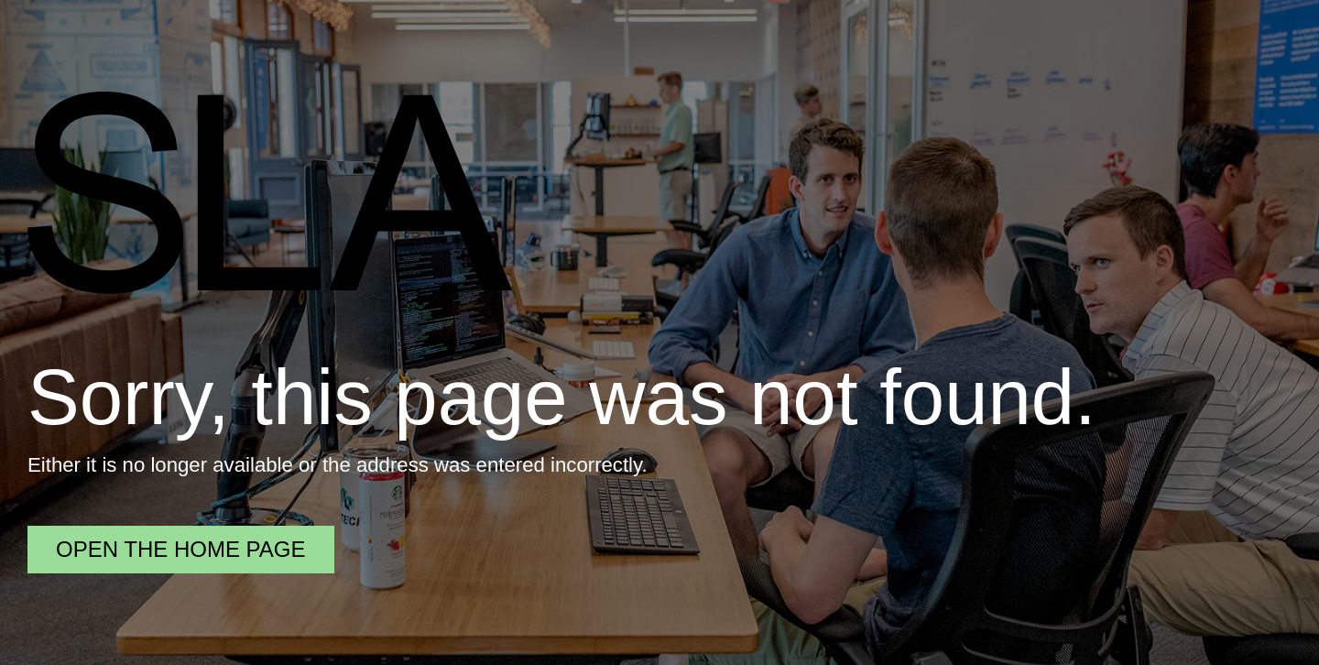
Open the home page (181, 549)
